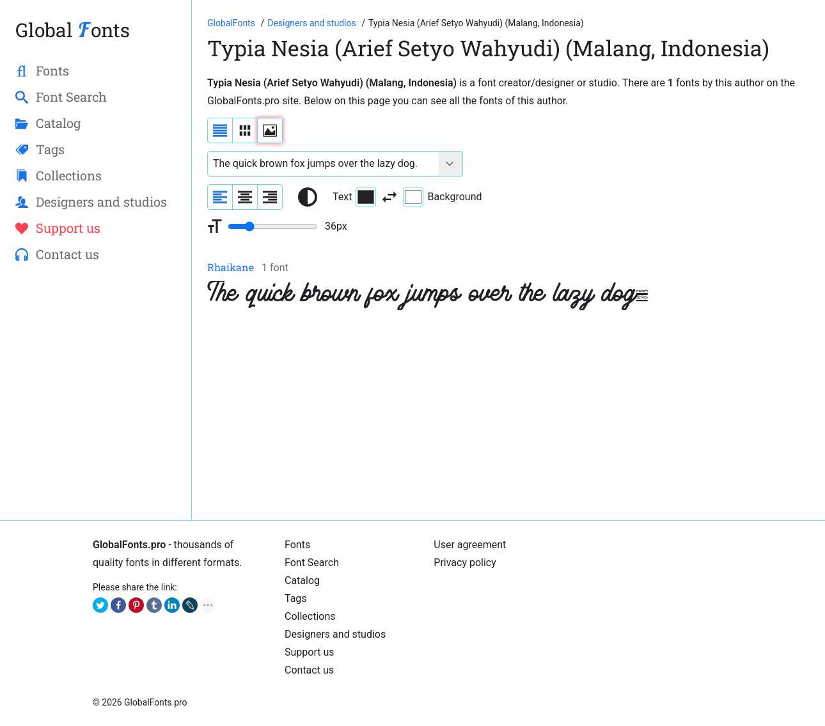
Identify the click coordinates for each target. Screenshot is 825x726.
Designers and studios (335, 634)
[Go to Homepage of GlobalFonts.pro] (232, 23)
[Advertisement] (508, 415)
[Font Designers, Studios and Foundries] (312, 23)
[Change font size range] (272, 226)
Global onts (72, 29)
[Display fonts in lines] (245, 130)
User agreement (470, 545)
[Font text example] (323, 164)
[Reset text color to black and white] (307, 197)
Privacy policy (465, 562)
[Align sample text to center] (245, 197)
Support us (309, 652)
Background (442, 197)
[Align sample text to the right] (270, 197)
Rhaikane (230, 267)
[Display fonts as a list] (220, 130)
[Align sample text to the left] (220, 197)
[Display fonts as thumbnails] (270, 130)
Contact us (309, 670)
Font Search (312, 562)
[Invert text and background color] (389, 197)
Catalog (302, 580)
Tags (296, 598)
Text (354, 197)
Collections (310, 616)
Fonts (297, 545)
